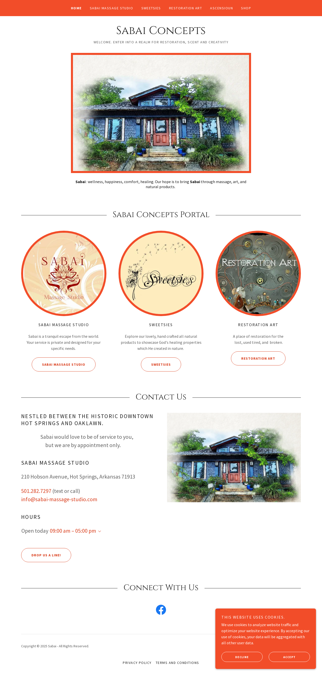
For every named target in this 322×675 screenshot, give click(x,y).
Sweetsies (156, 364)
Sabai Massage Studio (58, 364)
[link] (161, 32)
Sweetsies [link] (151, 8)
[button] (99, 531)
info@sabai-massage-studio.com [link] (59, 499)
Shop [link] (246, 8)
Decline (235, 657)
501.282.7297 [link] (36, 490)
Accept (282, 657)
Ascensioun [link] (221, 8)
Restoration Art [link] (185, 8)
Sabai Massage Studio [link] (111, 8)
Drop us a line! (41, 555)
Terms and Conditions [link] (177, 662)
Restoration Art (253, 358)
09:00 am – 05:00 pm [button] (73, 530)
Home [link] (76, 8)
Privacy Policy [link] (137, 662)
